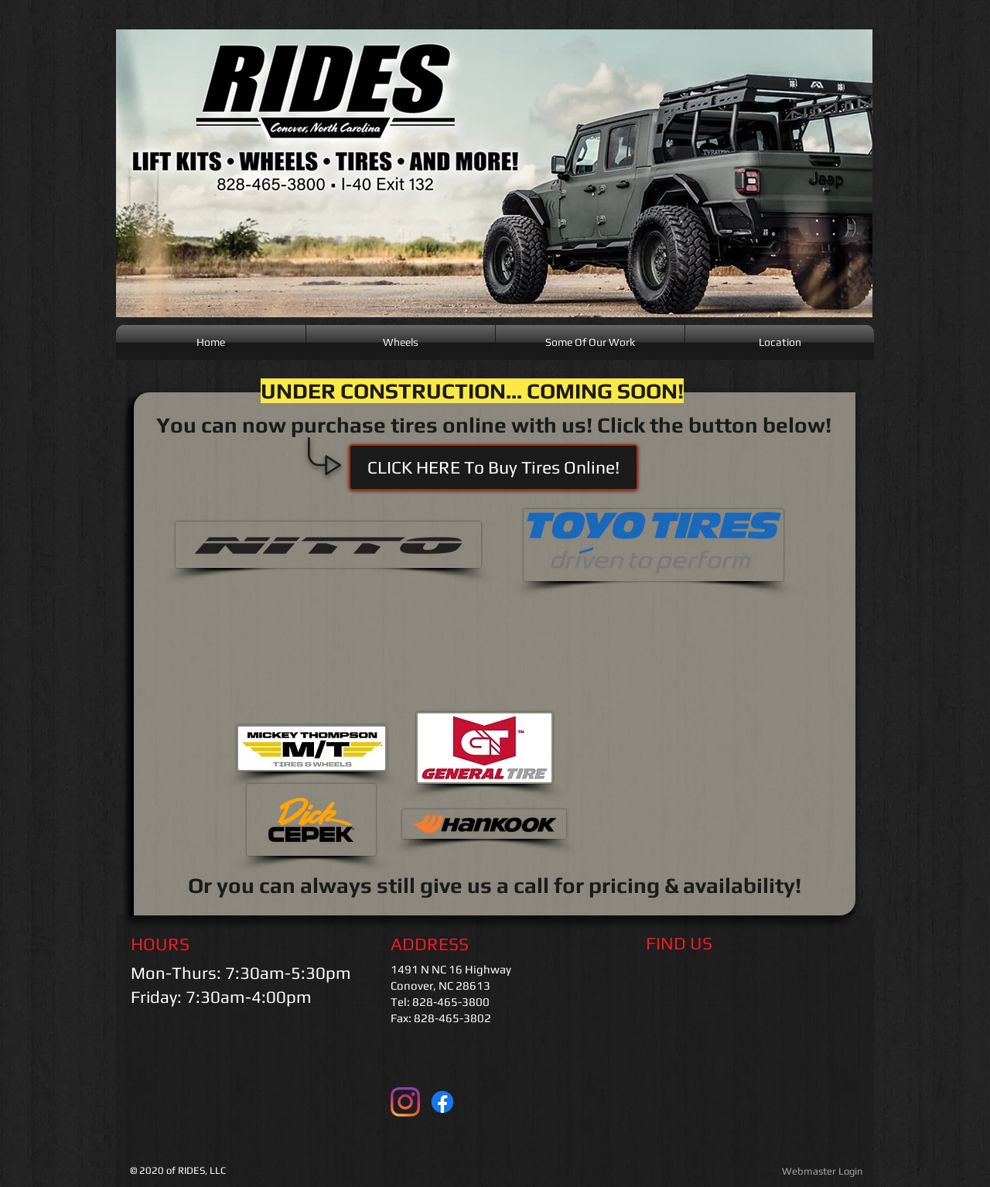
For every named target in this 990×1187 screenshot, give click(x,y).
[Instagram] (405, 1102)
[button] (493, 467)
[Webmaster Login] (821, 1171)
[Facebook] (442, 1102)
